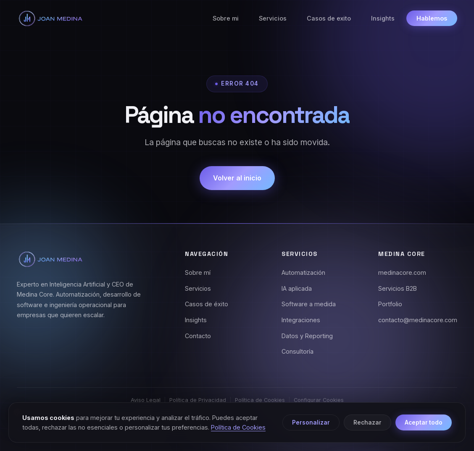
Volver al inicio (237, 178)
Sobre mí (198, 272)
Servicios (273, 18)
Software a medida (309, 304)
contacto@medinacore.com (417, 319)
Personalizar (311, 422)
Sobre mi (226, 18)
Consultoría (297, 351)
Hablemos (431, 18)
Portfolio (390, 304)
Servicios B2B (397, 288)
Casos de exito (329, 18)
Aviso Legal (146, 400)
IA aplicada (297, 288)
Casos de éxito (206, 304)
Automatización (303, 272)
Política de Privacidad (197, 400)
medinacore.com (402, 272)
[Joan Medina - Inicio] (50, 18)
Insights (383, 18)
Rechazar (367, 422)
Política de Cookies (260, 400)
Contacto (198, 335)
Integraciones (301, 319)
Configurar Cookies (319, 400)
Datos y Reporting (307, 335)
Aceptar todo (423, 422)
